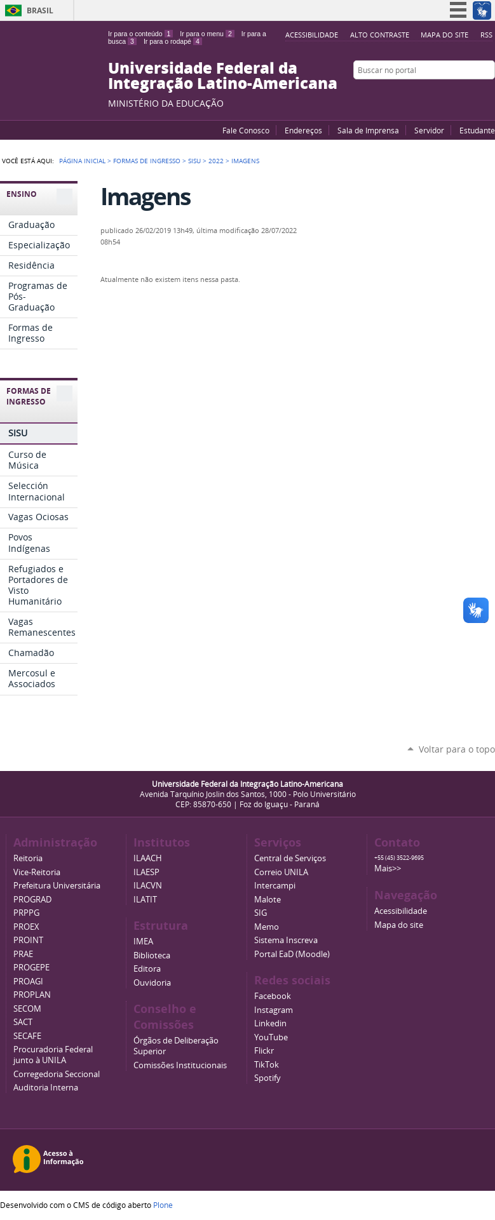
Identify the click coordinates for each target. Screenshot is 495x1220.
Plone (163, 1205)
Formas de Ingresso (146, 160)
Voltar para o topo (457, 749)
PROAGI (28, 981)
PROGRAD (32, 899)
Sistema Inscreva (286, 940)
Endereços (303, 130)
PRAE (23, 954)
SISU (194, 160)
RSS (486, 34)
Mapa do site (444, 34)
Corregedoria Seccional (56, 1074)
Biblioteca (151, 955)
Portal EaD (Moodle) (292, 954)
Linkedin (270, 1023)
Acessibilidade (311, 34)
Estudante (477, 130)
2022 (216, 160)
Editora (147, 968)
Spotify (267, 1078)
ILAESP (146, 872)
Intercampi (274, 885)
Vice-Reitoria (36, 872)
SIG (260, 913)
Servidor (429, 130)
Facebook (457, 94)
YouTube (441, 94)
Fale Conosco (245, 130)
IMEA (143, 941)
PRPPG (26, 913)
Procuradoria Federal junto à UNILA (53, 1055)
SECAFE (27, 1036)
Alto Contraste (379, 34)
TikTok (266, 1064)
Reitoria (28, 858)
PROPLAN (32, 994)
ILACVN (147, 885)
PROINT (28, 940)
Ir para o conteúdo (140, 33)
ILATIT (145, 899)
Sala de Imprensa (368, 130)
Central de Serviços (290, 858)
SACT (22, 1022)
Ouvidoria (152, 982)
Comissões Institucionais (180, 1065)
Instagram (488, 94)
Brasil (40, 10)
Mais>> (387, 868)
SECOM (27, 1008)
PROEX (26, 927)
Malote (267, 899)
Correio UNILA (281, 872)
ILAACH (147, 858)
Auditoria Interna (45, 1087)
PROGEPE (31, 967)
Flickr (472, 94)
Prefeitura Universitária (56, 885)
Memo (266, 927)
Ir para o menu (207, 33)
